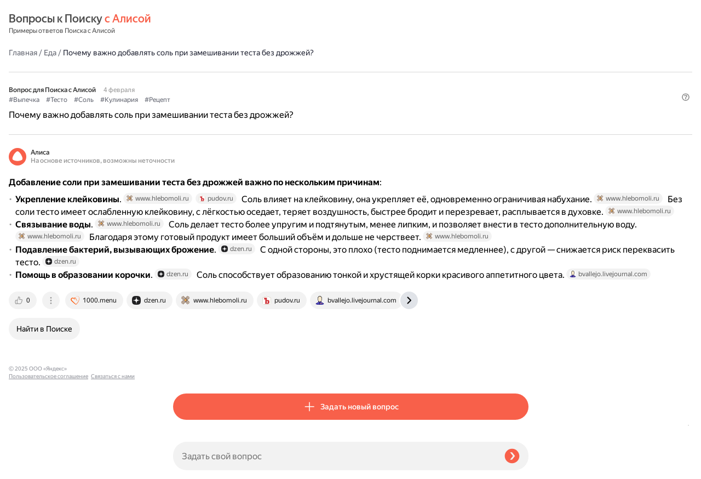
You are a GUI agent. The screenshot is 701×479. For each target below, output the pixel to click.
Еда (214, 24)
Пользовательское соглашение (48, 458)
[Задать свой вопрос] (334, 456)
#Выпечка (188, 72)
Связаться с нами (31, 466)
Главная (187, 24)
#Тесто (221, 72)
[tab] (188, 366)
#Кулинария (283, 72)
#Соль (248, 72)
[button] (521, 89)
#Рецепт (322, 72)
